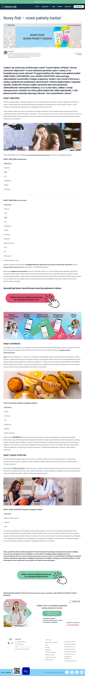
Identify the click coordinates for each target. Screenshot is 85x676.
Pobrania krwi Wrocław (70, 661)
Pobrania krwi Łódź (69, 646)
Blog (46, 645)
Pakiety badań (49, 659)
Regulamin (48, 650)
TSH (5, 172)
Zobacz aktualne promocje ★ (42, 2)
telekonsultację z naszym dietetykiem (42, 593)
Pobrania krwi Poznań (70, 651)
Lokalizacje (48, 640)
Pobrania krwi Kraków (70, 644)
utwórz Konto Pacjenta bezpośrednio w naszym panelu (35, 556)
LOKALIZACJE (7, 554)
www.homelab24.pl (9, 556)
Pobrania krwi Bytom (70, 642)
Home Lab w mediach (51, 642)
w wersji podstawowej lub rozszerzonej (38, 155)
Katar (5, 357)
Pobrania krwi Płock (69, 649)
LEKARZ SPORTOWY (18, 468)
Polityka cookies (49, 654)
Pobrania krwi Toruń (69, 654)
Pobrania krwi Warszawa (68, 657)
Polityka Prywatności (51, 652)
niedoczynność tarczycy (16, 267)
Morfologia (7, 163)
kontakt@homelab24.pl (25, 646)
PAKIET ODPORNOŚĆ (10, 403)
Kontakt (47, 647)
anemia (5, 267)
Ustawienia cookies (50, 657)
